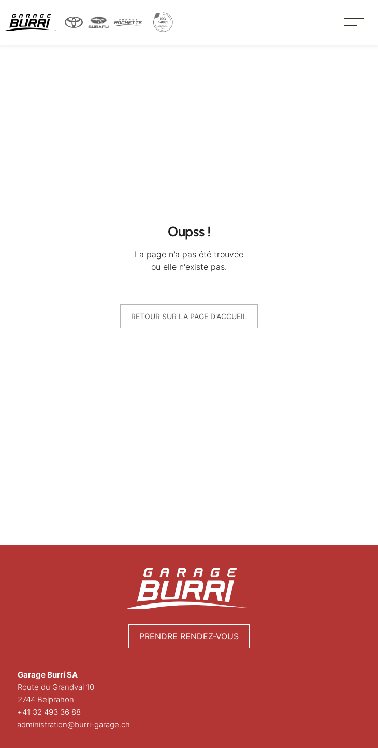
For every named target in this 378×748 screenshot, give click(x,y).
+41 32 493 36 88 (50, 712)
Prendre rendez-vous (189, 636)
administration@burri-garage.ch (74, 724)
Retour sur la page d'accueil (189, 316)
